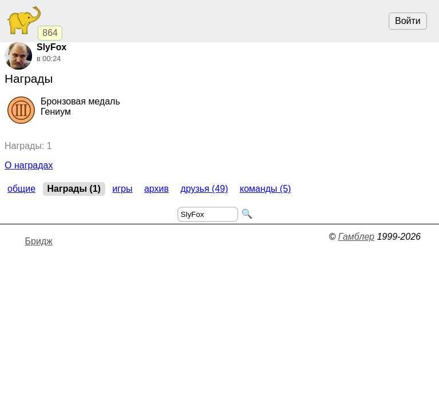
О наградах (29, 165)
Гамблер (356, 236)
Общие (21, 189)
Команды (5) (265, 189)
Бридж (39, 241)
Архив (156, 189)
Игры (123, 189)
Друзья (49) (204, 189)
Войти (408, 21)
